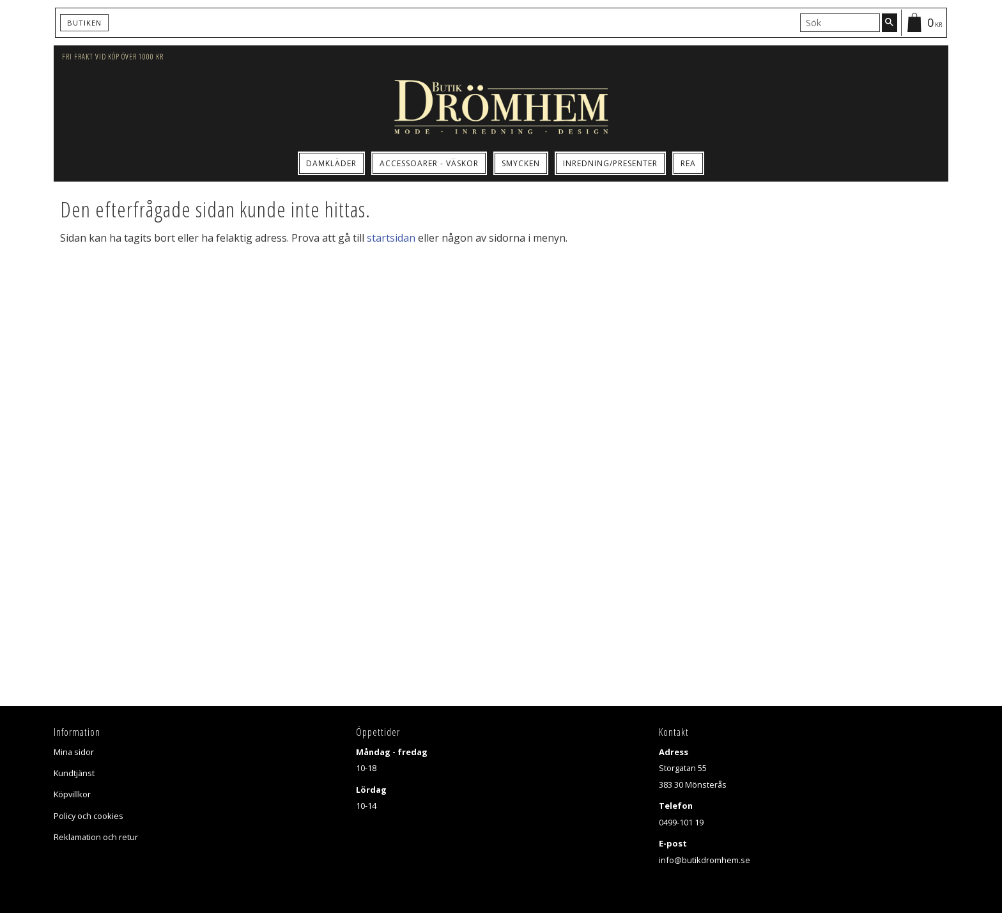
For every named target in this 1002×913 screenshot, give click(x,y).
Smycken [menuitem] (521, 163)
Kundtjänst (74, 773)
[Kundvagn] (923, 23)
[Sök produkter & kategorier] (840, 22)
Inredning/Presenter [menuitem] (610, 163)
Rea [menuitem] (688, 163)
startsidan (391, 238)
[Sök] (889, 22)
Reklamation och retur (96, 837)
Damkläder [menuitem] (331, 163)
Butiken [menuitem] (84, 22)
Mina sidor (74, 752)
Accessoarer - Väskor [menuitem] (429, 163)
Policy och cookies (88, 816)
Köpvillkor (72, 794)
